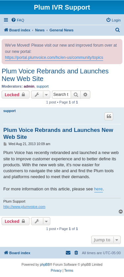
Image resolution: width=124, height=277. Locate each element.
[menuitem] (17, 20)
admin (29, 86)
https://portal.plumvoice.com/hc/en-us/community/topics (54, 57)
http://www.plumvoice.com (24, 207)
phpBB (45, 264)
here (98, 188)
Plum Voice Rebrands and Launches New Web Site (55, 74)
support (42, 86)
